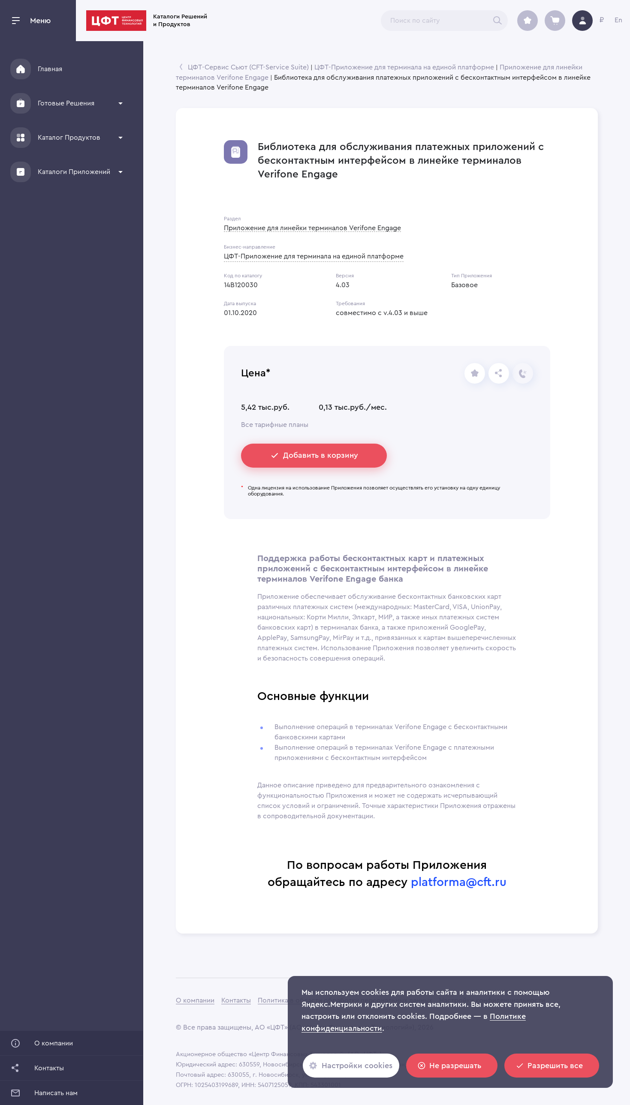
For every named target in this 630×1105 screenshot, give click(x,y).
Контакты (236, 1000)
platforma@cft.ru (458, 882)
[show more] (120, 103)
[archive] (527, 20)
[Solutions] (20, 103)
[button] (67, 103)
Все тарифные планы (274, 424)
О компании (195, 1000)
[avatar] (582, 20)
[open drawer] (16, 20)
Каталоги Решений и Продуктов (247, 20)
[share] (474, 373)
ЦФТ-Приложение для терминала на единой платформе (404, 67)
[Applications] (20, 172)
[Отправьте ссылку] (498, 373)
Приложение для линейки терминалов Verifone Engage (312, 228)
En (618, 20)
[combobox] (444, 20)
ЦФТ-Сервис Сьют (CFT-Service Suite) (248, 67)
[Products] (20, 137)
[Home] (20, 69)
